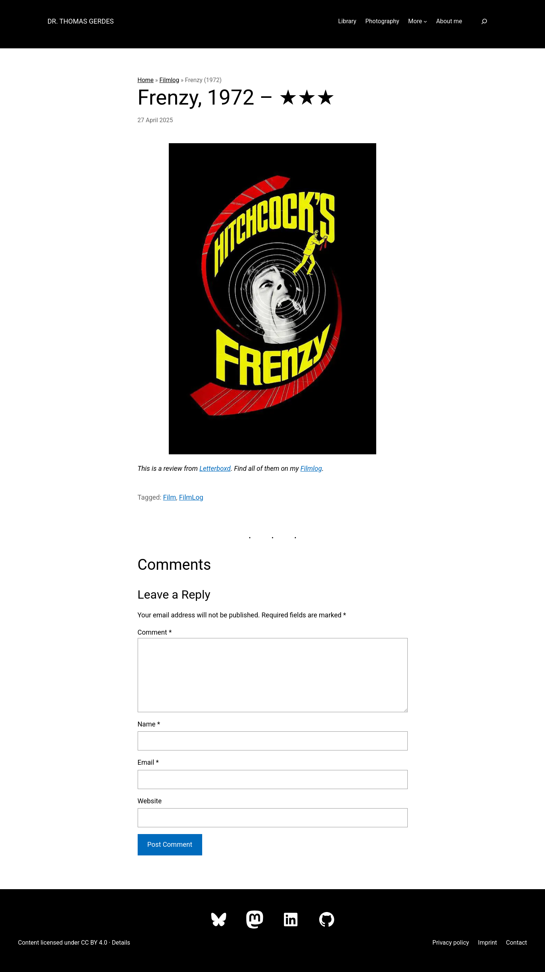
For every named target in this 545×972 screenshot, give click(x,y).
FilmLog (191, 497)
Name (149, 724)
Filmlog (169, 80)
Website (150, 801)
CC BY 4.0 (94, 942)
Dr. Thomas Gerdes (81, 21)
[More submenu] (425, 21)
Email (148, 762)
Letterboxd (215, 468)
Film (169, 497)
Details (121, 942)
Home (146, 80)
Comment (155, 632)
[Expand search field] (484, 21)
